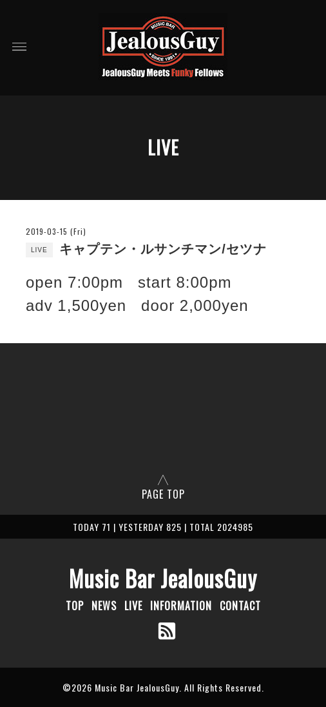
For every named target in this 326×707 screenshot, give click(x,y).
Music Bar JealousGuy (163, 578)
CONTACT (240, 605)
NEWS (104, 605)
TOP (75, 605)
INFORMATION (181, 605)
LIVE (133, 605)
